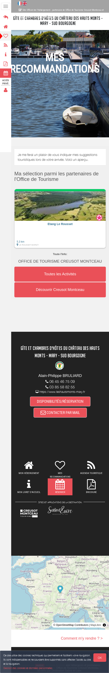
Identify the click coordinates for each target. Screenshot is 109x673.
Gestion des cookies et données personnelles (27, 668)
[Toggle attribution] (104, 625)
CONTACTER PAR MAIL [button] (60, 412)
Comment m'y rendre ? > (82, 638)
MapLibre (95, 625)
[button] (60, 218)
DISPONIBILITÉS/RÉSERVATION (60, 401)
